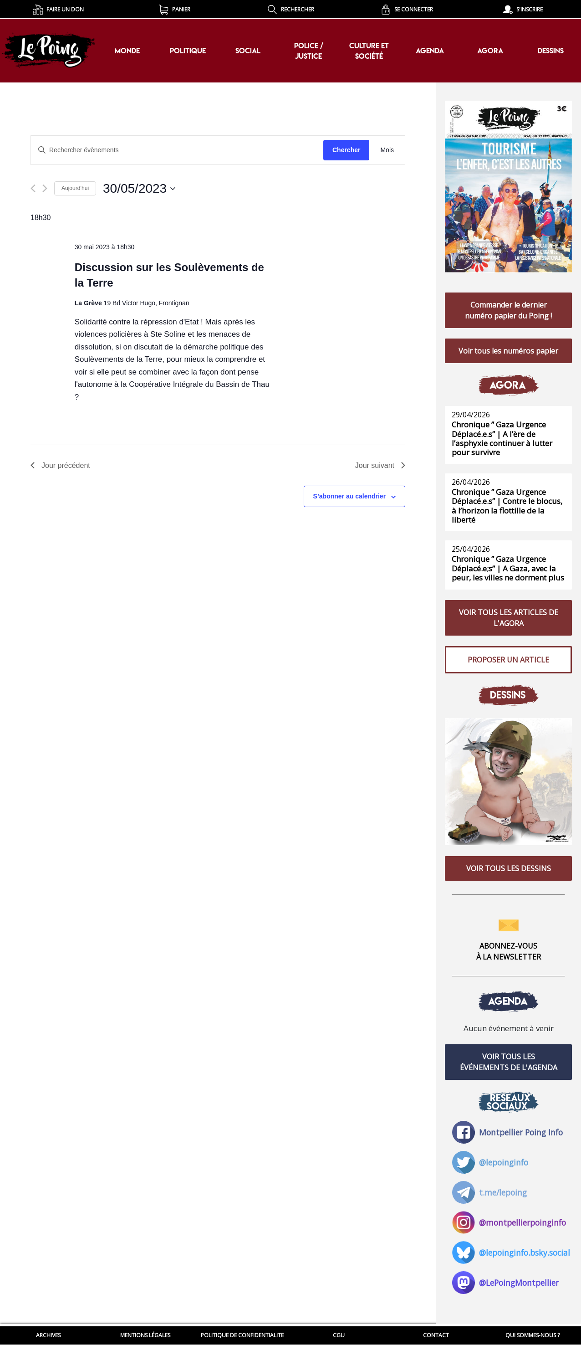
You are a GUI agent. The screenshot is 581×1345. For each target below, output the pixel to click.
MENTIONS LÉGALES (145, 1335)
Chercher (346, 150)
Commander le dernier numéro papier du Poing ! (508, 311)
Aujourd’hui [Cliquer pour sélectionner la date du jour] (75, 188)
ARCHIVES (48, 1335)
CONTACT (436, 1335)
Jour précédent (60, 465)
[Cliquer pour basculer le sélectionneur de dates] (139, 189)
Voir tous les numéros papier (508, 353)
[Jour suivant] (44, 188)
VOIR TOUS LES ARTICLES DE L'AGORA (508, 621)
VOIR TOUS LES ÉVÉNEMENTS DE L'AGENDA (508, 1068)
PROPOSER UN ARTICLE (508, 664)
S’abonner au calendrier (349, 496)
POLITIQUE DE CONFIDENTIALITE (242, 1335)
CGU (339, 1335)
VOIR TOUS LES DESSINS (508, 874)
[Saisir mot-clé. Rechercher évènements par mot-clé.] (177, 150)
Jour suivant (380, 465)
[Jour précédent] (33, 188)
